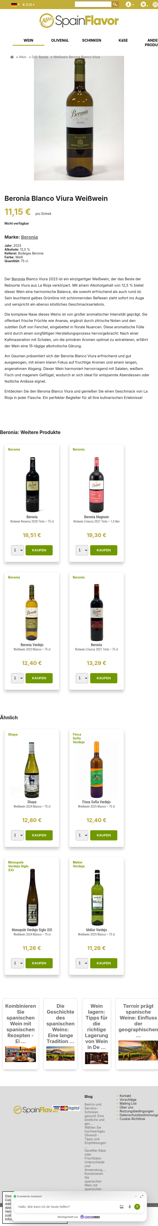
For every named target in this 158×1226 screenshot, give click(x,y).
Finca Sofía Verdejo (79, 738)
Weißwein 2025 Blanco (92, 806)
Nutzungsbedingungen (137, 1111)
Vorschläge (128, 1099)
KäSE (123, 40)
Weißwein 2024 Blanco (28, 806)
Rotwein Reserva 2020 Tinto (27, 521)
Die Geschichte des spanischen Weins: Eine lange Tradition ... (60, 1023)
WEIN (28, 40)
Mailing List (128, 1103)
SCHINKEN (91, 40)
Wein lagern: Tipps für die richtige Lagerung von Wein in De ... (96, 1026)
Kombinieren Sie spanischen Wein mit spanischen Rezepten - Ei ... (20, 1023)
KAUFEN (39, 550)
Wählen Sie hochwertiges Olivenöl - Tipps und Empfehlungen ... (95, 1137)
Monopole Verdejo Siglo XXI (18, 866)
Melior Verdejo (79, 864)
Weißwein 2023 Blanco (28, 649)
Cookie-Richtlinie (132, 1119)
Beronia (29, 237)
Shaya (13, 734)
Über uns (126, 1107)
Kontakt (125, 1096)
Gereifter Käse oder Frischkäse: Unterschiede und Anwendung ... (95, 1160)
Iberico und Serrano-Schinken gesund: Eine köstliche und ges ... (94, 1113)
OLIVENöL (60, 40)
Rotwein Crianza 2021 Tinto (90, 521)
